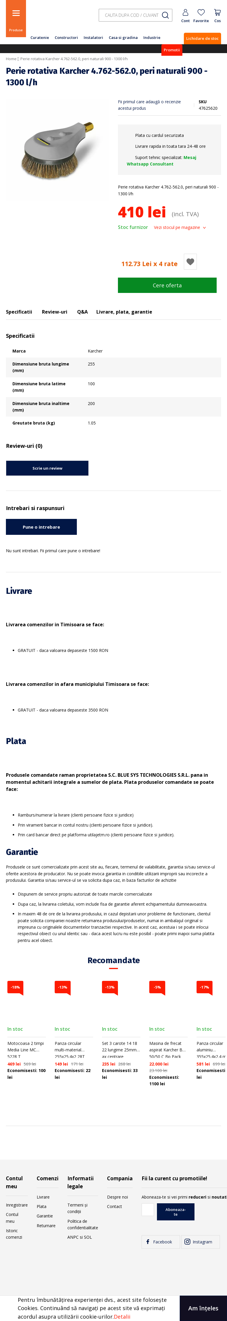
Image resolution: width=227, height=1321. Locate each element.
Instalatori (93, 37)
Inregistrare (17, 1205)
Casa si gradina (123, 37)
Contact (114, 1206)
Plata (41, 1206)
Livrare (43, 1197)
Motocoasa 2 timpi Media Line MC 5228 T (25, 1049)
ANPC (73, 1237)
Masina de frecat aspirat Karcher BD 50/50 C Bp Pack (167, 1049)
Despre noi (117, 1197)
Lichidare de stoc (202, 38)
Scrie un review (47, 468)
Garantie (45, 1216)
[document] (113, 1308)
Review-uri (54, 312)
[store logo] (59, 18)
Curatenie (39, 37)
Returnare (46, 1225)
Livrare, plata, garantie (124, 312)
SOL (88, 1237)
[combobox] (135, 15)
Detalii (122, 1316)
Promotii (172, 50)
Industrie (151, 37)
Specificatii (19, 312)
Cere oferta (167, 285)
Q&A (82, 312)
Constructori (66, 37)
